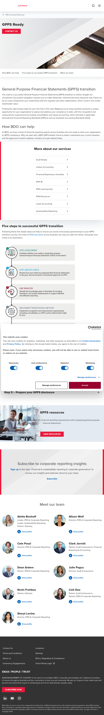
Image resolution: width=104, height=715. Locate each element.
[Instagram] (19, 698)
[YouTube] (12, 698)
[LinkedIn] (5, 698)
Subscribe (52, 478)
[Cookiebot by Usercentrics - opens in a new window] (90, 328)
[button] (11, 31)
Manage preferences (86, 377)
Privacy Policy (14, 344)
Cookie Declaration (91, 341)
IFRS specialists (36, 234)
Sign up (15, 469)
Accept (85, 385)
